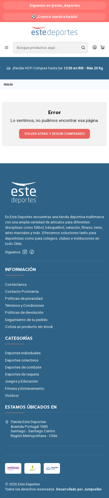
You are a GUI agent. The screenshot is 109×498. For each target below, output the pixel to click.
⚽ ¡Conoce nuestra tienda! (54, 17)
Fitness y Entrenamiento (24, 388)
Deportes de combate (23, 367)
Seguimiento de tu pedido (26, 320)
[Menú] (6, 47)
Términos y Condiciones (24, 305)
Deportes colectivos (21, 360)
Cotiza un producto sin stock (29, 327)
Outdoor (12, 395)
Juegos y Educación (21, 381)
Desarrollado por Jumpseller (79, 489)
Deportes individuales (23, 353)
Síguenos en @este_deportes (54, 5)
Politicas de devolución (24, 312)
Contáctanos (16, 284)
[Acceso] (94, 47)
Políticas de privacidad (24, 298)
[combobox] (50, 47)
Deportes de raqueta (22, 374)
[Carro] (102, 47)
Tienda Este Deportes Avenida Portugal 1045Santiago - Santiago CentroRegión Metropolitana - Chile (31, 429)
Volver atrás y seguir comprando (54, 134)
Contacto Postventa (22, 291)
